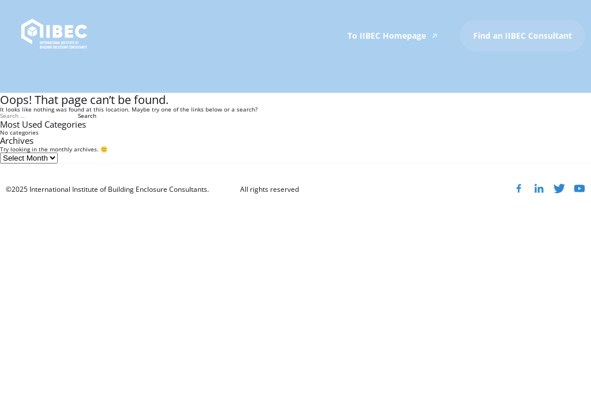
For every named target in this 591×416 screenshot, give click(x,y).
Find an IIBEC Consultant (522, 35)
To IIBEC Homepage (393, 35)
